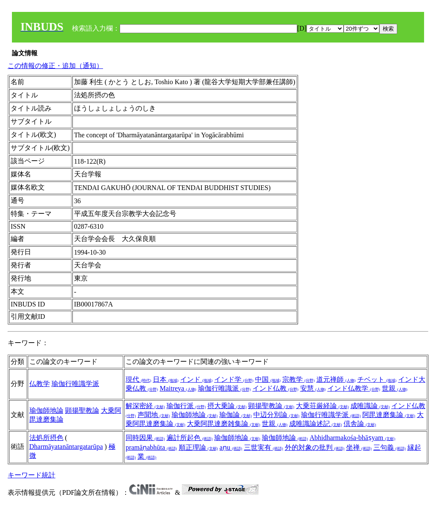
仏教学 (39, 383)
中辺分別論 (276, 414)
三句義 (389, 447)
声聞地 (154, 414)
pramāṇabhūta (151, 447)
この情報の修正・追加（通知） (55, 65)
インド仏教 (275, 388)
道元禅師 (336, 379)
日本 (165, 379)
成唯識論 (370, 405)
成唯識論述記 (315, 423)
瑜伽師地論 (46, 410)
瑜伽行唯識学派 (75, 383)
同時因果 (145, 437)
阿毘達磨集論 (388, 414)
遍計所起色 (189, 437)
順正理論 (198, 447)
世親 (394, 388)
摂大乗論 (227, 405)
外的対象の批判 (314, 447)
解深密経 (145, 405)
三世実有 (263, 447)
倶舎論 (360, 423)
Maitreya (178, 388)
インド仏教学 (353, 388)
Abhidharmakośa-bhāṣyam (352, 437)
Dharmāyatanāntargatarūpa (66, 446)
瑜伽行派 (186, 405)
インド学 (233, 379)
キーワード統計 (31, 475)
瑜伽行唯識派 (224, 388)
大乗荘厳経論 (322, 405)
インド (196, 379)
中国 (268, 379)
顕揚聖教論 (82, 410)
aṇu (231, 447)
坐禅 (359, 447)
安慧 (313, 388)
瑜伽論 (235, 414)
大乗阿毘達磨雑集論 (223, 423)
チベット (376, 379)
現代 (138, 379)
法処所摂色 (46, 437)
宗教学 (298, 379)
